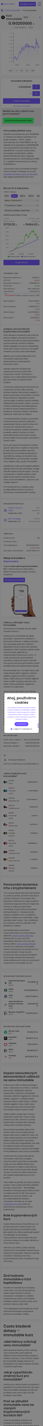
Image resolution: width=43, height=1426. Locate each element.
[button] (21, 729)
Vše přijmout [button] (21, 724)
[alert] (21, 713)
